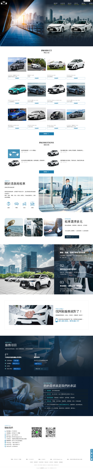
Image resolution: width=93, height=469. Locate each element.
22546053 (43, 459)
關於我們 (36, 462)
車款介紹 (46, 462)
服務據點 (61, 462)
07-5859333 (31, 459)
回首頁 (31, 462)
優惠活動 (56, 462)
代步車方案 (41, 462)
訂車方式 (51, 462)
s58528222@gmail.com (57, 459)
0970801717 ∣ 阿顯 (17, 459)
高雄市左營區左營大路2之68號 (76, 459)
